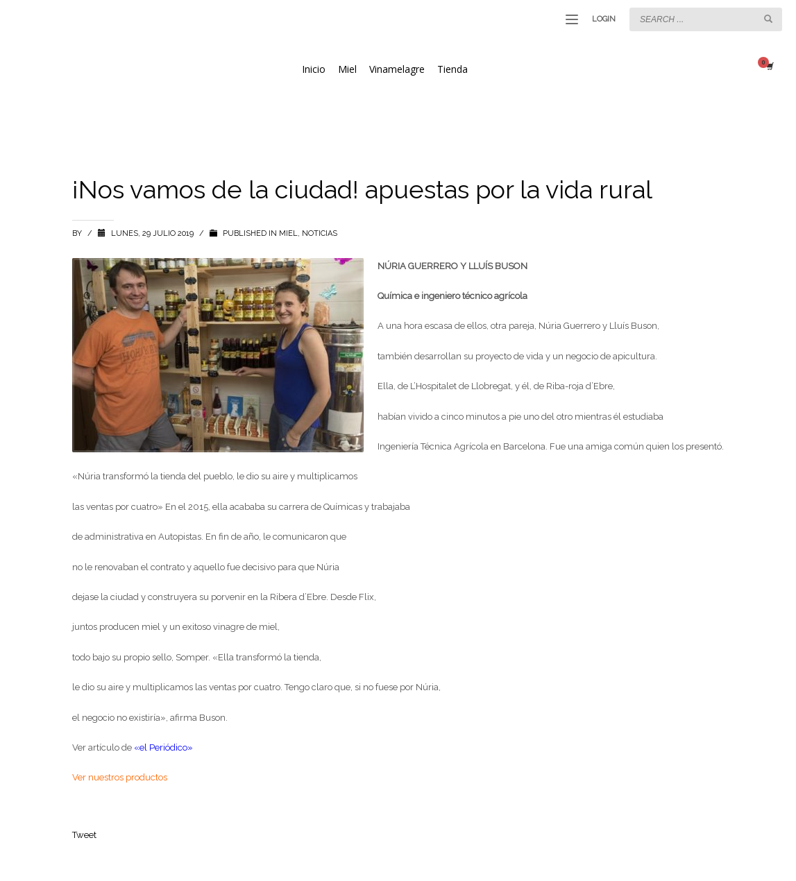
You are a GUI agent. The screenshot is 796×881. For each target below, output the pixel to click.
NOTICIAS (319, 233)
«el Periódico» (163, 747)
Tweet (84, 835)
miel (288, 233)
